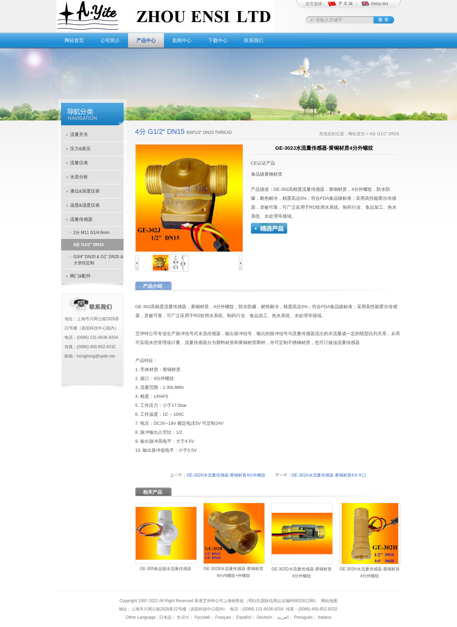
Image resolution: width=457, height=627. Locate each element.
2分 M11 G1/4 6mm (92, 232)
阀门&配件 (80, 275)
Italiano (324, 617)
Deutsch (263, 617)
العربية (282, 617)
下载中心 (217, 40)
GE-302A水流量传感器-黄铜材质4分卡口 (329, 475)
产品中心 (146, 40)
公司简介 (110, 40)
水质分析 (79, 176)
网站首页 (74, 40)
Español (243, 617)
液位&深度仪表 (85, 191)
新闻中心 (182, 40)
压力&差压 (80, 148)
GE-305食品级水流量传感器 (165, 568)
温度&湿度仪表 (85, 205)
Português (303, 617)
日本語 (165, 617)
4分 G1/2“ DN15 (89, 244)
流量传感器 (81, 219)
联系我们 (253, 40)
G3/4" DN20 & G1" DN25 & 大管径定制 (99, 259)
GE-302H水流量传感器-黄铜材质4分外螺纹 (225, 475)
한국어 (182, 617)
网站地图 (329, 600)
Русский (201, 617)
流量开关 (79, 134)
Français (222, 617)
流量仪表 (79, 162)
